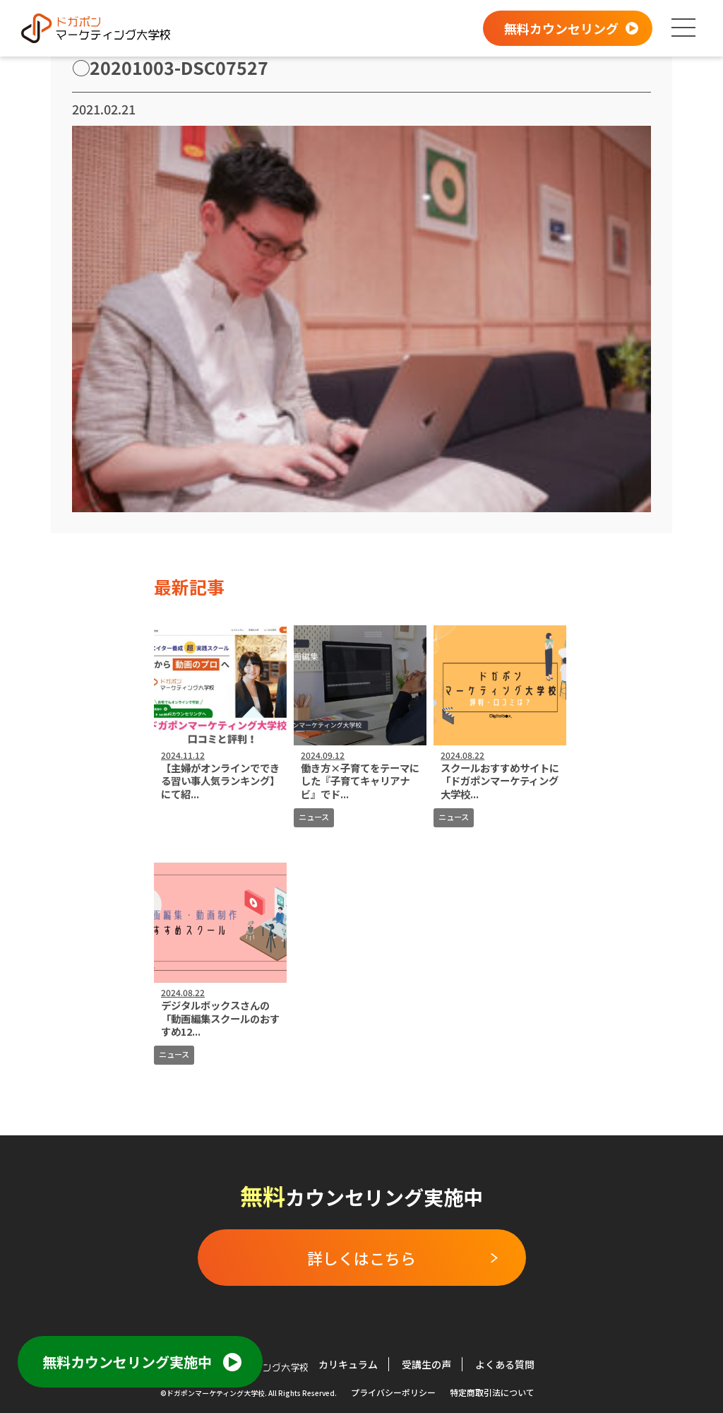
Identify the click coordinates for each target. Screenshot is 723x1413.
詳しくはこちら (361, 1257)
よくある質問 (504, 1364)
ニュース (314, 816)
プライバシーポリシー (393, 1392)
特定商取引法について (492, 1392)
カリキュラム (348, 1364)
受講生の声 (426, 1364)
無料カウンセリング (561, 28)
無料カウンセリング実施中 (127, 1362)
